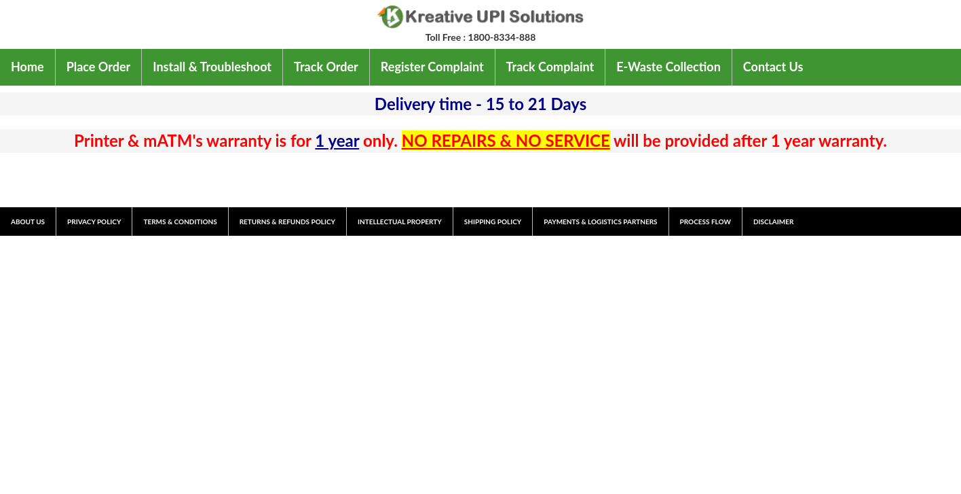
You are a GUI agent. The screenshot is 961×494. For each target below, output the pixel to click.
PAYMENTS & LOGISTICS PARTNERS (600, 221)
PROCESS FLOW (705, 221)
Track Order (326, 66)
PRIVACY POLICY (94, 221)
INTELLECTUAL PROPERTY (400, 221)
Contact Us (773, 66)
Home (27, 66)
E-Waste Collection (668, 66)
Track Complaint (550, 66)
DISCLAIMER (773, 221)
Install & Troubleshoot (212, 66)
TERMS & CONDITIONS (179, 221)
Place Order (99, 66)
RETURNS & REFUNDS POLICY (287, 221)
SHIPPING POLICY (492, 221)
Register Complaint (432, 66)
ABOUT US (28, 221)
